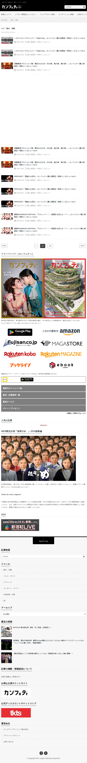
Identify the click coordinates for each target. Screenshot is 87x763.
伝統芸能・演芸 (9, 594)
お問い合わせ (9, 742)
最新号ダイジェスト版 (12, 388)
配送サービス (8, 402)
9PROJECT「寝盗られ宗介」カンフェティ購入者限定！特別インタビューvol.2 (45, 189)
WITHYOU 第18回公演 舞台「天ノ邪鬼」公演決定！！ (32, 627)
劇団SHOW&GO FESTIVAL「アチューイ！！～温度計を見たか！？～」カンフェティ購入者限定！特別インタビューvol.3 (50, 215)
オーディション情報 (66, 14)
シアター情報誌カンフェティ (25, 14)
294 (50, 246)
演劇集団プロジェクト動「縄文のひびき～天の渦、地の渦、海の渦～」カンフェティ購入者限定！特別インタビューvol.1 (49, 65)
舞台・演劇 (8, 570)
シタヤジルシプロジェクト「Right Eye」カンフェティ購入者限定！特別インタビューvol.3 (49, 38)
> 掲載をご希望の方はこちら (76, 413)
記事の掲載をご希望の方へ (11, 677)
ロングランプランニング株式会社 (16, 729)
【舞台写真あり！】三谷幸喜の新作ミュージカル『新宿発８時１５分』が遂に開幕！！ (43, 653)
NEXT (83, 246)
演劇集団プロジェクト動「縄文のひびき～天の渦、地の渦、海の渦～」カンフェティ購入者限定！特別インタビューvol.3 (49, 149)
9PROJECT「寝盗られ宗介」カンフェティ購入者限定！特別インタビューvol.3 (45, 176)
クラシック (8, 582)
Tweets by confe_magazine (11, 494)
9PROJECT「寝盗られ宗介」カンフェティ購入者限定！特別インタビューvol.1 (45, 202)
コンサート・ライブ (11, 588)
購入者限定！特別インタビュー (39, 42)
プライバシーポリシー (12, 735)
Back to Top (43, 541)
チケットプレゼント (11, 408)
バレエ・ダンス (9, 576)
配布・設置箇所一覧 (11, 395)
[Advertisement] (43, 109)
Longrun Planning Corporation (49, 758)
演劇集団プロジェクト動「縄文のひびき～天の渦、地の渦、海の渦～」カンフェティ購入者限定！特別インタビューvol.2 (49, 163)
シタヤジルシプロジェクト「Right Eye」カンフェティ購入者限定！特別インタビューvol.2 (49, 51)
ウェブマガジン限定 (47, 14)
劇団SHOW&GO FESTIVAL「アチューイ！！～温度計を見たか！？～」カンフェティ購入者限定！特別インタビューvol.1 (50, 230)
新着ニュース (6, 14)
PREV (4, 246)
